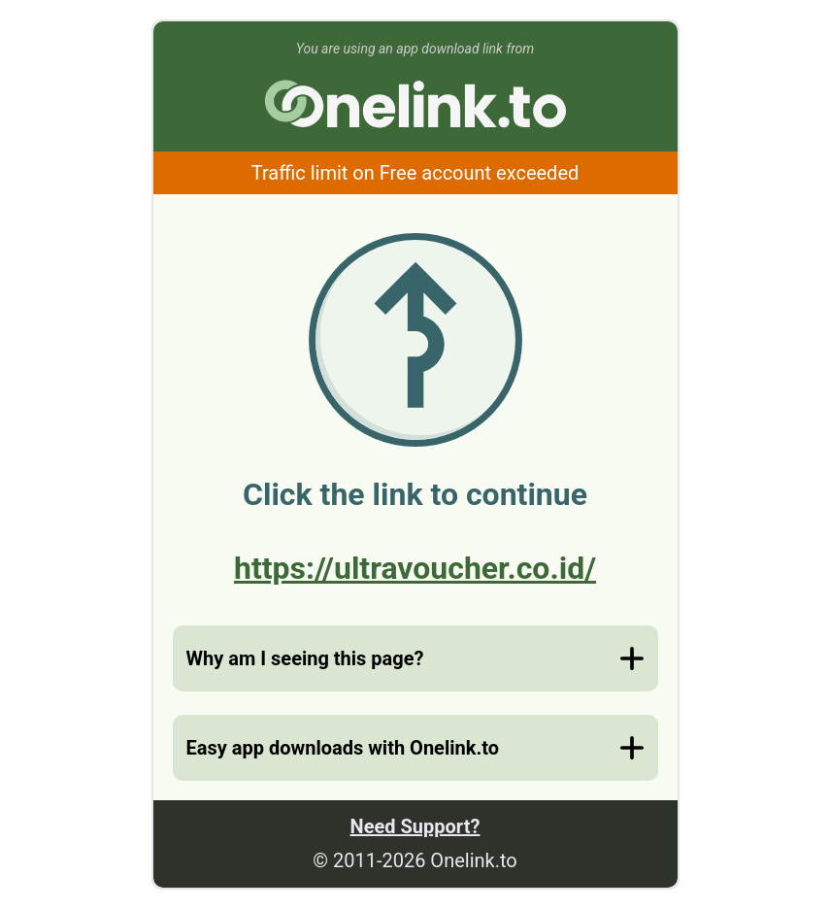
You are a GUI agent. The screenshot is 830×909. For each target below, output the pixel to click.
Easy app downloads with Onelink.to (342, 747)
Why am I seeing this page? (305, 658)
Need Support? (415, 826)
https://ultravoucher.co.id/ (415, 568)
